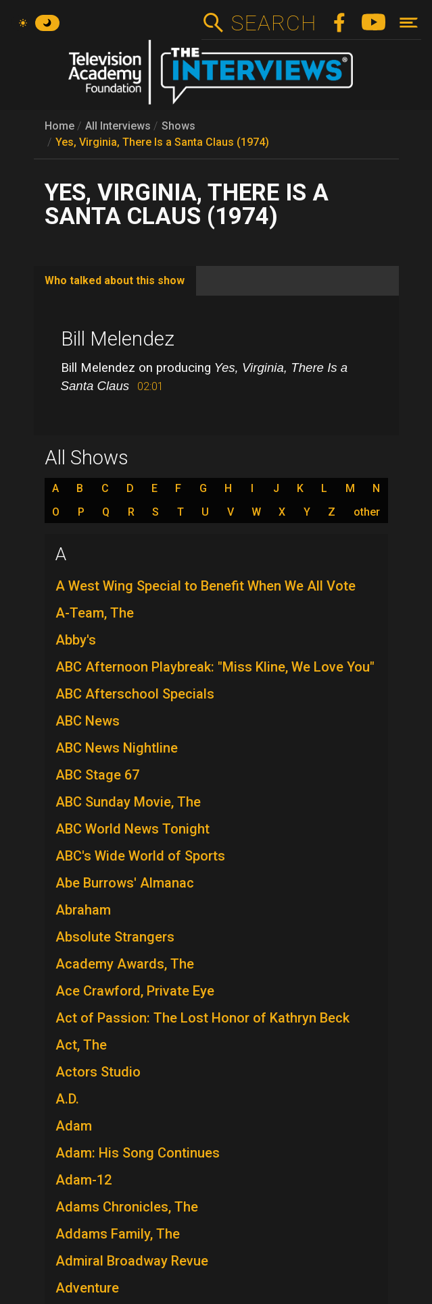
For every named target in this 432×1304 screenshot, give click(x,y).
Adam (73, 1126)
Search (273, 23)
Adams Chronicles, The (126, 1207)
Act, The (81, 1045)
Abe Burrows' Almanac (124, 883)
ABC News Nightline (116, 748)
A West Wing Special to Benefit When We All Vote (205, 586)
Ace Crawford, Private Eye (134, 991)
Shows (178, 125)
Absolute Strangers (114, 937)
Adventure (87, 1288)
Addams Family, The (117, 1234)
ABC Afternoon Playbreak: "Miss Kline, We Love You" (215, 667)
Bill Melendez (117, 338)
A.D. (67, 1099)
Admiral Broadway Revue (131, 1261)
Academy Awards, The (124, 964)
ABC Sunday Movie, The (128, 802)
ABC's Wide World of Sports (140, 856)
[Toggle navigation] (408, 22)
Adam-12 (83, 1180)
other (367, 512)
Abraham (83, 910)
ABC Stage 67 (97, 775)
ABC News (87, 721)
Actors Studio (98, 1072)
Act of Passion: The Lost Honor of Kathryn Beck (202, 1018)
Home (59, 125)
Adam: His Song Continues (137, 1153)
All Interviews (118, 125)
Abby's (75, 640)
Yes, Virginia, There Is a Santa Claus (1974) (162, 142)
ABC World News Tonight (132, 829)
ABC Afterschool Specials (134, 694)
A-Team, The (94, 613)
